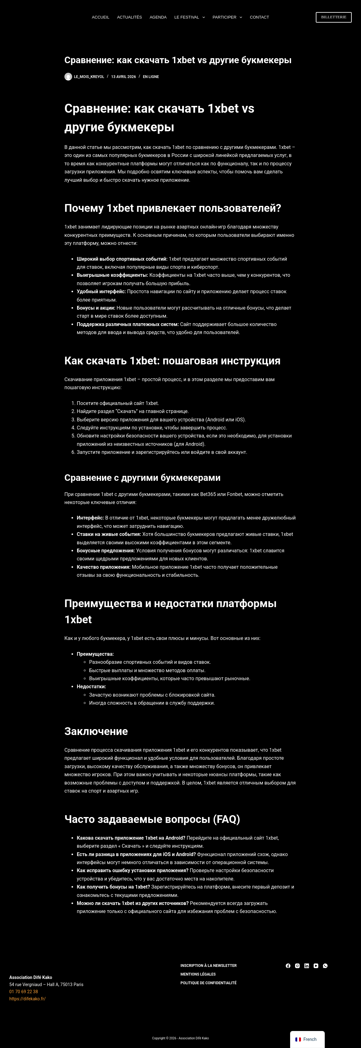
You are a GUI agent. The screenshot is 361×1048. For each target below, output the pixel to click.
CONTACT (259, 17)
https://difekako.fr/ (27, 998)
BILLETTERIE (333, 17)
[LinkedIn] (306, 965)
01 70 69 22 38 (23, 991)
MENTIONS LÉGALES (198, 974)
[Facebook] (288, 965)
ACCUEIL (100, 17)
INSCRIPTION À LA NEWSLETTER (208, 965)
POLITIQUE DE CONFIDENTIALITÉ (208, 983)
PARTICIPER (229, 17)
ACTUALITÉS (129, 17)
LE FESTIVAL (190, 17)
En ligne (151, 77)
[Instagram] (297, 965)
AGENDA (158, 17)
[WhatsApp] (325, 965)
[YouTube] (316, 965)
